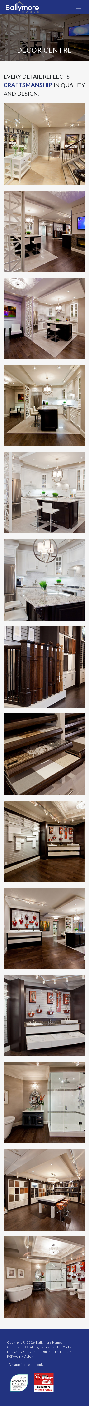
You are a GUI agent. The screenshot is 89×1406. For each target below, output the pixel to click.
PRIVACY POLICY (20, 1356)
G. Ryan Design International (45, 1352)
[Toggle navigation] (78, 7)
